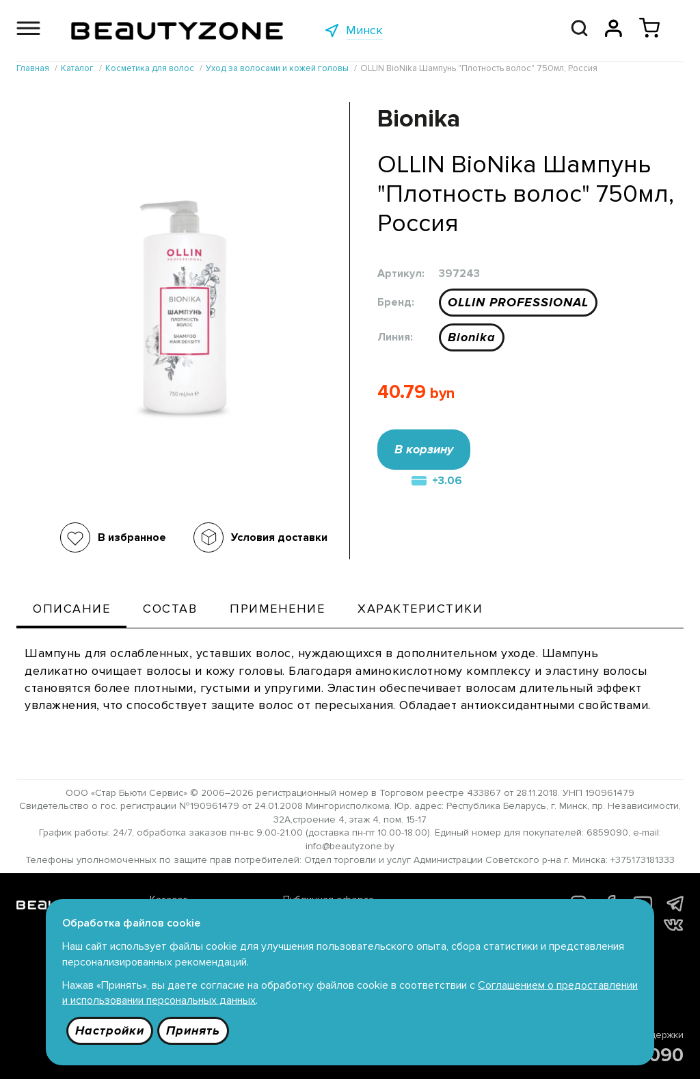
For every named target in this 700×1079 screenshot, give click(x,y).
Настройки (109, 1030)
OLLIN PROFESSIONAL (518, 302)
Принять (193, 1030)
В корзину (423, 449)
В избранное (132, 537)
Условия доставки (279, 537)
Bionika (472, 337)
